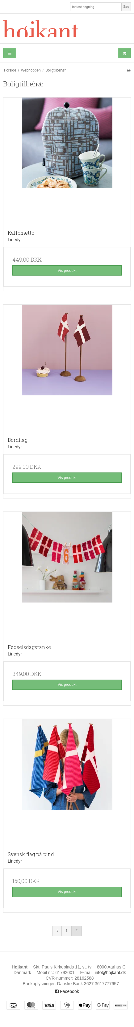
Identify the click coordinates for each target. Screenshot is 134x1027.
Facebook (67, 991)
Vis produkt (66, 270)
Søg (126, 6)
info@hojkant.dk (110, 972)
